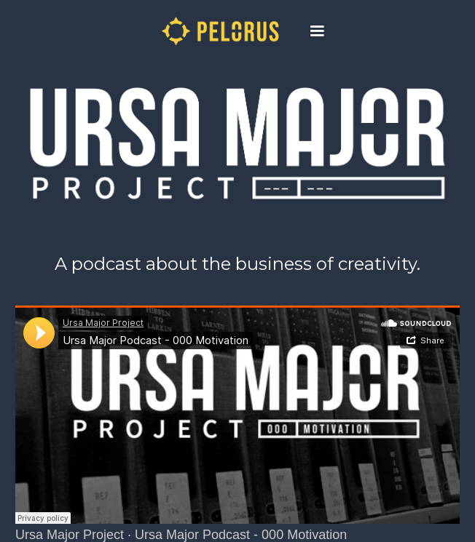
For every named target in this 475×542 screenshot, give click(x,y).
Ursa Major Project (69, 534)
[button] (317, 31)
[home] (213, 31)
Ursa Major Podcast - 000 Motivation (241, 534)
